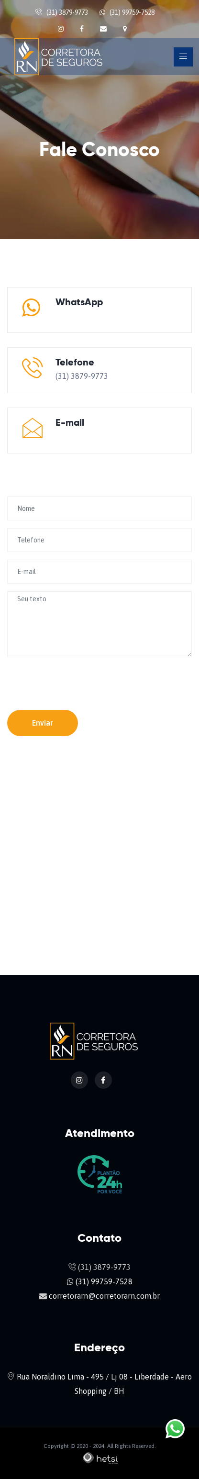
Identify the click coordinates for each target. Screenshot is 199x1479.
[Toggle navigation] (183, 57)
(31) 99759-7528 (132, 12)
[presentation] (63, 679)
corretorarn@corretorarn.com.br (110, 436)
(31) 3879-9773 (67, 12)
